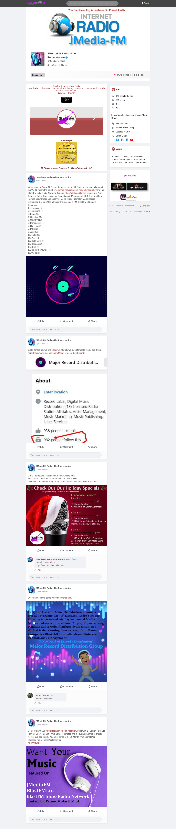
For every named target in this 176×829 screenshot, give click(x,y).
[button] (92, 3)
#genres (63, 187)
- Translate (44, 181)
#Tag (51, 482)
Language (144, 206)
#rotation (72, 731)
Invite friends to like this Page (129, 74)
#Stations (50, 562)
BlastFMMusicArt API (81, 168)
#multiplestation (52, 731)
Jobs (116, 104)
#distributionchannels (61, 598)
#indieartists (82, 187)
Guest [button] (146, 3)
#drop (44, 187)
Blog (118, 211)
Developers (137, 211)
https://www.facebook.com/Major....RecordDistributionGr (59, 353)
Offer (116, 108)
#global (64, 731)
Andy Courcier (61, 482)
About (112, 211)
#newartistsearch (86, 190)
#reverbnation (71, 190)
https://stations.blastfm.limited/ (79, 193)
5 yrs (38, 181)
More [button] (147, 211)
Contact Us (126, 211)
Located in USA (123, 132)
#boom (55, 350)
